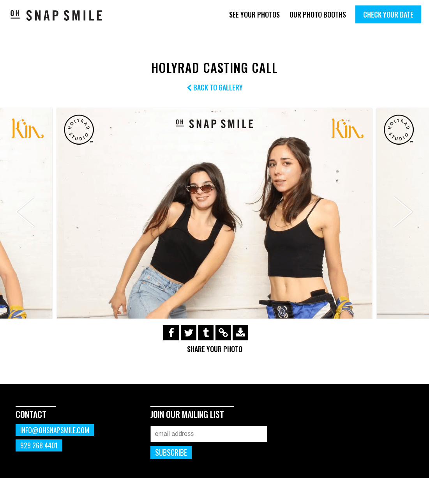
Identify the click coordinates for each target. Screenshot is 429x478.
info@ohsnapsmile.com (54, 430)
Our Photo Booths (318, 14)
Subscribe (171, 452)
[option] (214, 213)
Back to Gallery (215, 87)
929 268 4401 (39, 445)
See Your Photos (254, 14)
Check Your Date (388, 14)
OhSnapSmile (56, 15)
